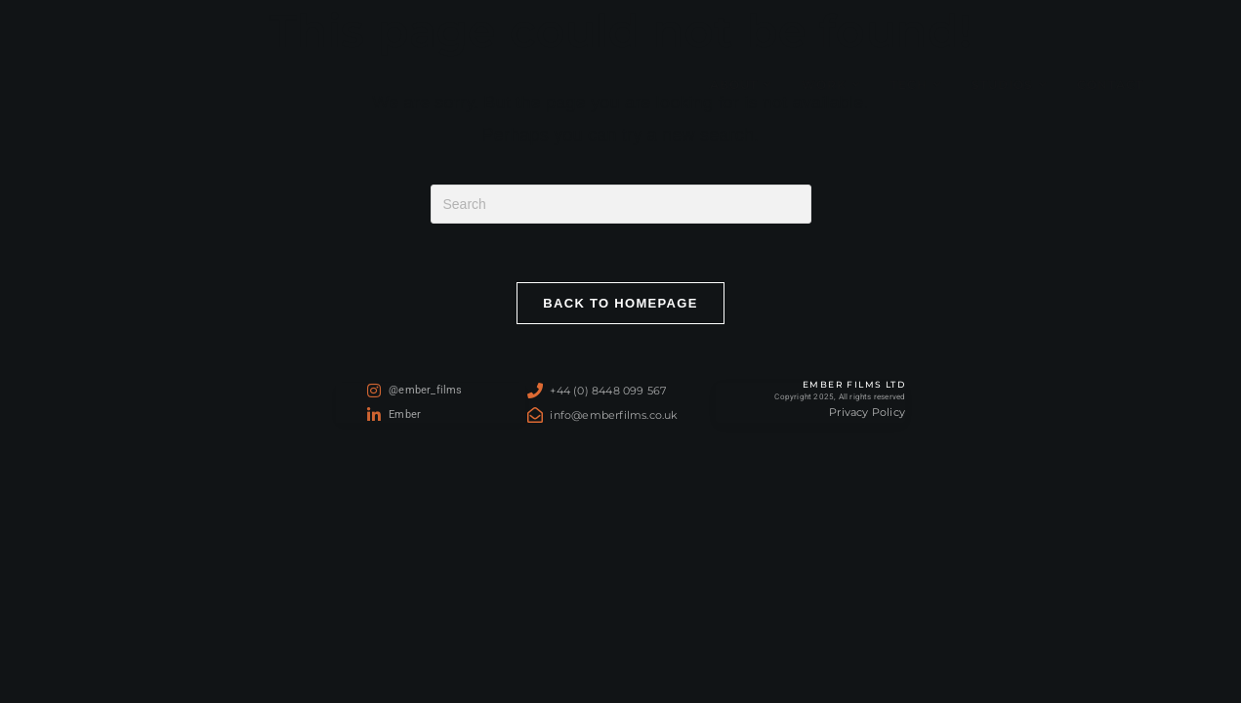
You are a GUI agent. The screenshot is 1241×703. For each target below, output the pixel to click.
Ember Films (116, 84)
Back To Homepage (620, 303)
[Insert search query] (621, 204)
